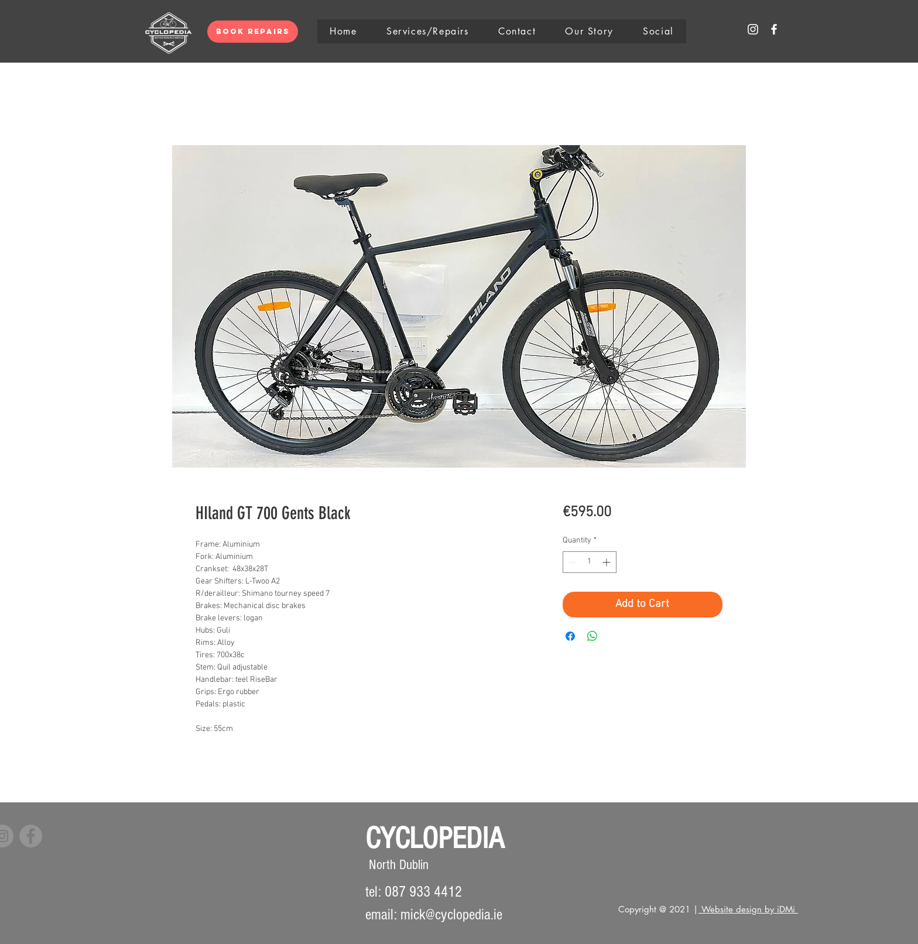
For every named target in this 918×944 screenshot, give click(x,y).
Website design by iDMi (748, 909)
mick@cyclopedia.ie (451, 915)
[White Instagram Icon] (753, 29)
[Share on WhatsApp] (592, 636)
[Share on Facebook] (570, 636)
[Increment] (607, 562)
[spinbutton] (589, 562)
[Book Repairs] (252, 31)
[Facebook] (30, 836)
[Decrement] (571, 562)
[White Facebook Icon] (774, 29)
